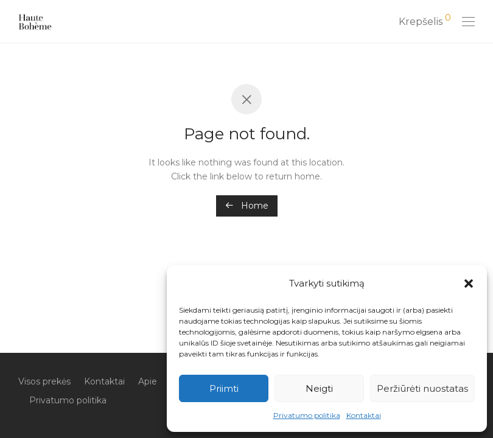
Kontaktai (363, 415)
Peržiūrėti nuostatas (422, 388)
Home (246, 205)
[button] (469, 283)
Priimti (224, 388)
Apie (147, 381)
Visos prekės (44, 381)
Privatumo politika (306, 415)
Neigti (319, 388)
